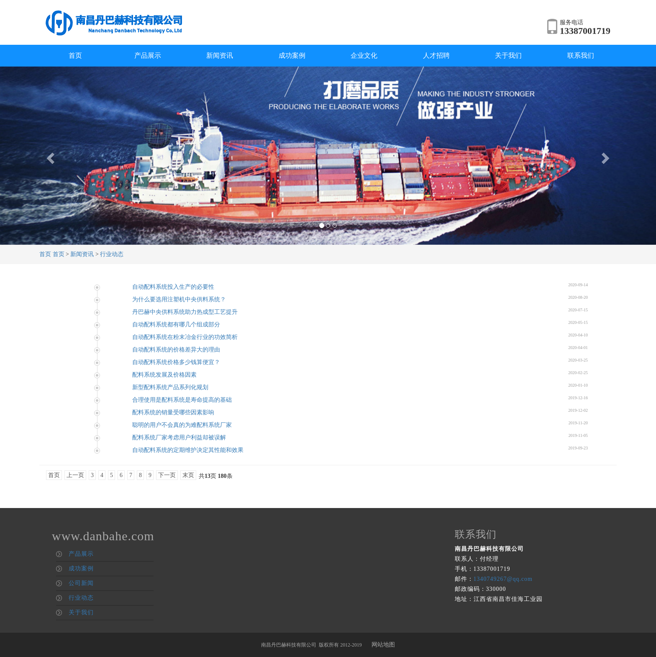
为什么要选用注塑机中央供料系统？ (179, 299)
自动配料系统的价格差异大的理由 (176, 349)
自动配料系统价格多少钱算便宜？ (176, 362)
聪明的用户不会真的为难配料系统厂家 (182, 425)
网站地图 (383, 645)
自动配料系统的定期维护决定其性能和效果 (187, 450)
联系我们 (580, 55)
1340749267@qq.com (503, 579)
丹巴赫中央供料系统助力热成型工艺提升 (185, 312)
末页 (188, 475)
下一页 (167, 475)
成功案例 (292, 55)
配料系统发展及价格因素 (164, 375)
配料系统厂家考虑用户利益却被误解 (179, 437)
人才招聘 (436, 55)
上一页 (75, 475)
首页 (75, 55)
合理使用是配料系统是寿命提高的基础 (182, 400)
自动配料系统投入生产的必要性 (173, 287)
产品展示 (147, 55)
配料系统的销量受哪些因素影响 (173, 412)
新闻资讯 (219, 55)
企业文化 (364, 55)
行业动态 (111, 254)
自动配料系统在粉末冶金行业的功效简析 (185, 337)
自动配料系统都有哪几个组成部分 (176, 324)
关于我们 (508, 55)
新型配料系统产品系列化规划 (170, 387)
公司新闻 (81, 583)
